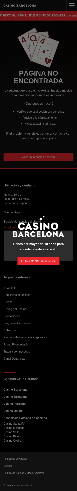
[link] (38, 261)
